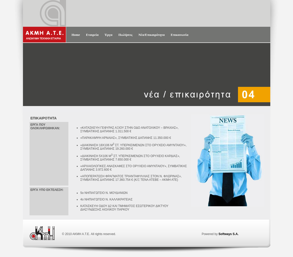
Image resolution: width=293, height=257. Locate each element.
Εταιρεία (92, 35)
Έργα (108, 35)
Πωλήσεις (125, 35)
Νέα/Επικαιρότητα (152, 35)
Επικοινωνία (180, 35)
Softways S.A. (228, 234)
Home (76, 35)
